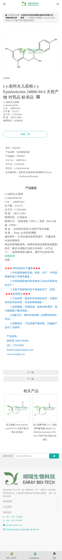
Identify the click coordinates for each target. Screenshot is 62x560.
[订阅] (58, 451)
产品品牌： (10, 152)
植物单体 (7, 522)
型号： (8, 148)
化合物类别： (12, 172)
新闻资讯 (7, 498)
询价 (25, 134)
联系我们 (7, 501)
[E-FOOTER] (5, 470)
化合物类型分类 (9, 515)
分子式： (9, 164)
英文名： (9, 168)
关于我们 (7, 494)
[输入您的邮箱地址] (35, 451)
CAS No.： (10, 160)
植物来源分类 (8, 519)
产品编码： (10, 156)
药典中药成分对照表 (11, 526)
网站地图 (7, 505)
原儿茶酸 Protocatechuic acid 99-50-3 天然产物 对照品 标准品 (16, 428)
